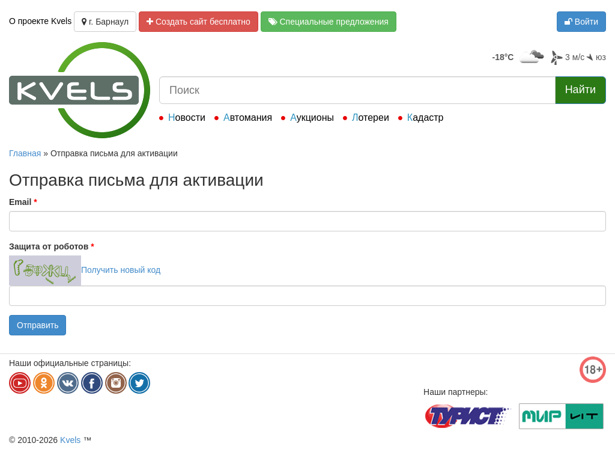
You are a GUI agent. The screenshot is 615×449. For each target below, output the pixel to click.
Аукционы (312, 117)
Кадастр (425, 117)
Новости (186, 117)
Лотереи (370, 117)
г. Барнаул (105, 21)
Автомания (247, 117)
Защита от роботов (51, 246)
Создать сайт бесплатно (198, 21)
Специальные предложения (328, 21)
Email (23, 202)
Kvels (70, 440)
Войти (581, 21)
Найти (580, 90)
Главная (25, 153)
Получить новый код (120, 270)
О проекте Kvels (40, 21)
